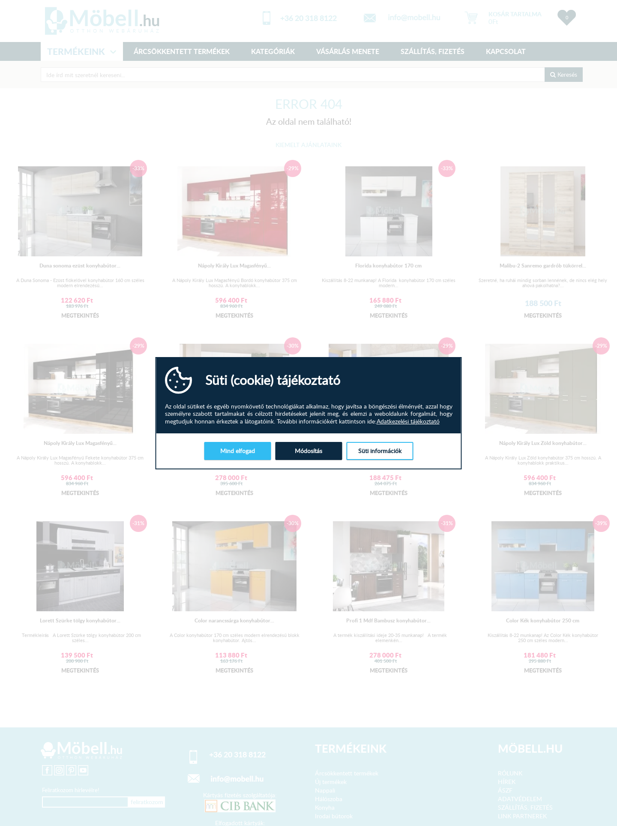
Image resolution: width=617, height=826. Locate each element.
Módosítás (308, 451)
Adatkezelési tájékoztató (408, 421)
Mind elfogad (237, 451)
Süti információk (379, 451)
